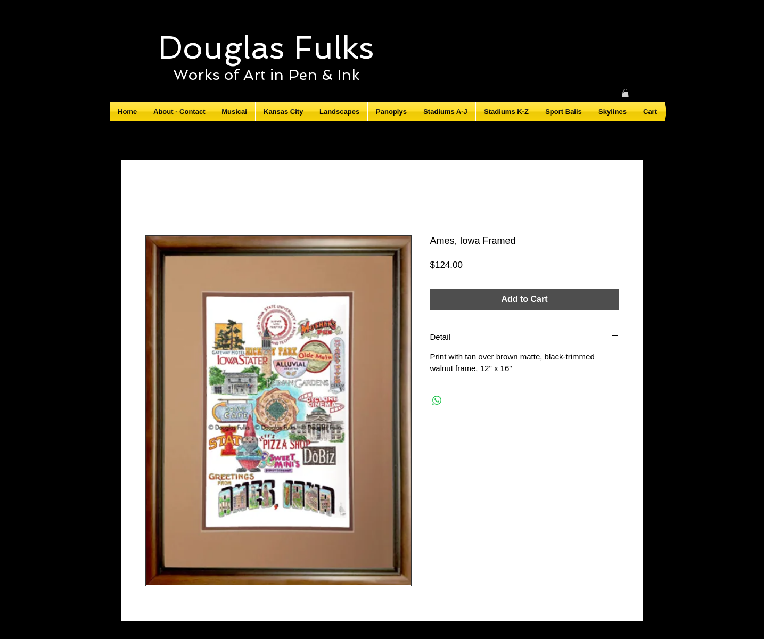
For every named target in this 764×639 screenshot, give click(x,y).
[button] (625, 93)
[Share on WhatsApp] (437, 400)
